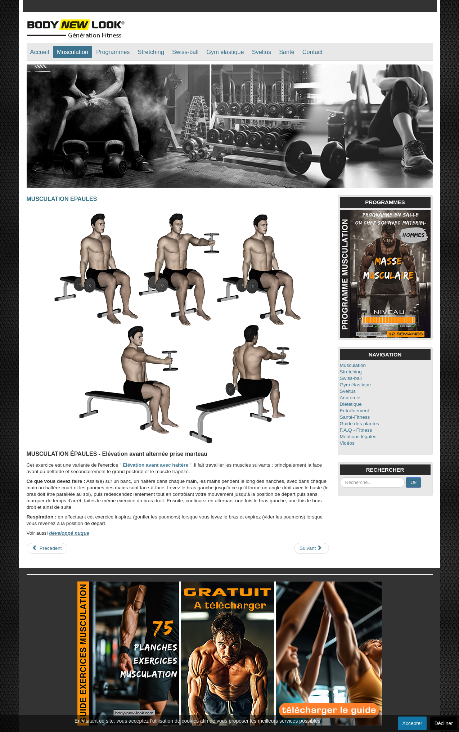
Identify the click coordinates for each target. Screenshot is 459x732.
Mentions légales (358, 436)
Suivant (311, 548)
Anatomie (350, 397)
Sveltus (261, 52)
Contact (312, 52)
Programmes (113, 52)
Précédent (47, 548)
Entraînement (354, 410)
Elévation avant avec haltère (155, 465)
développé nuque (69, 533)
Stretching (151, 52)
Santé (286, 52)
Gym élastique (225, 52)
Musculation (72, 52)
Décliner (444, 723)
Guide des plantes (359, 423)
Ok (413, 482)
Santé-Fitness (355, 417)
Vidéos (347, 443)
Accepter (412, 723)
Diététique (351, 404)
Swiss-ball (185, 52)
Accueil (39, 52)
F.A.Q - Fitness (356, 430)
